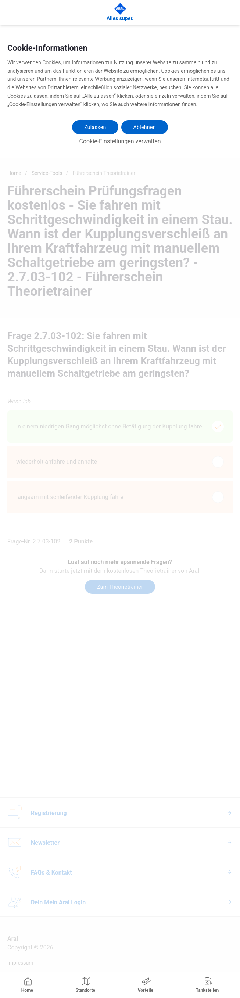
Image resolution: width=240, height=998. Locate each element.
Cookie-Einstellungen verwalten (120, 141)
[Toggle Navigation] (21, 12)
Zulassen (95, 127)
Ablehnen (144, 127)
